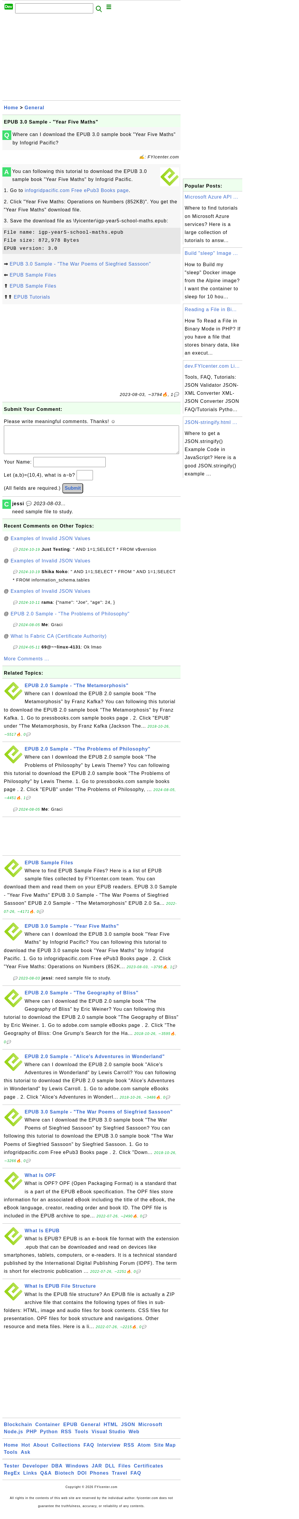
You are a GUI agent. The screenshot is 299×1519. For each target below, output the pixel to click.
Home (11, 107)
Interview (109, 1451)
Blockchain (18, 1430)
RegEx (12, 1478)
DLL (110, 1471)
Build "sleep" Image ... (211, 253)
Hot (25, 1451)
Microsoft (150, 1430)
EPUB (70, 1430)
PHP (31, 1437)
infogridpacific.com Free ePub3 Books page (77, 190)
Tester (12, 1471)
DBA (57, 1471)
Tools (81, 1437)
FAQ (88, 1451)
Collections (66, 1451)
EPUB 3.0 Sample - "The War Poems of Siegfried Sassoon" (80, 263)
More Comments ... (26, 664)
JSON (128, 1430)
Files (124, 1471)
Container (47, 1430)
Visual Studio (109, 1437)
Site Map (165, 1451)
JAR (97, 1471)
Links (30, 1478)
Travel (119, 1478)
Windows (77, 1471)
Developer (35, 1471)
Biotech (65, 1478)
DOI (82, 1478)
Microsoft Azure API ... (211, 196)
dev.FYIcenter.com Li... (212, 366)
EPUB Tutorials (32, 297)
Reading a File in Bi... (211, 309)
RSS (66, 1437)
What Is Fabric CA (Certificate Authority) (59, 642)
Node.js (13, 1437)
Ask (25, 1458)
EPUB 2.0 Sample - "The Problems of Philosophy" (70, 619)
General (35, 107)
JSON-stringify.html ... (211, 422)
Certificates (148, 1471)
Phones (99, 1478)
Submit (73, 494)
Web (134, 1437)
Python (49, 1437)
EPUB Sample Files (33, 274)
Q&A (46, 1478)
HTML (111, 1430)
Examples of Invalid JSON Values (51, 544)
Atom (144, 1451)
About (40, 1451)
